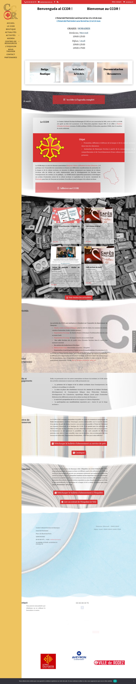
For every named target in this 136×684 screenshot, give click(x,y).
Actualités (10, 32)
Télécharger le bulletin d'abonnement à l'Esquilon (80, 493)
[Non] (134, 681)
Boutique (11, 29)
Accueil (11, 23)
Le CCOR (11, 26)
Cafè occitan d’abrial (92, 231)
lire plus (55, 242)
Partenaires (10, 57)
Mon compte (116, 2)
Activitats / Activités (78, 71)
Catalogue (80, 453)
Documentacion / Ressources (113, 70)
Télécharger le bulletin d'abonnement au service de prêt (80, 443)
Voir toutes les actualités (80, 297)
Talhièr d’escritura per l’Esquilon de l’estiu (67, 232)
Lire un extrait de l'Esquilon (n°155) (80, 502)
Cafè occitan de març (94, 264)
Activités (10, 35)
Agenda (11, 38)
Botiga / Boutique (45, 71)
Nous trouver (10, 50)
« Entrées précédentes (55, 286)
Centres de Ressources (11, 42)
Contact (10, 54)
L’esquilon (10, 46)
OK (115, 681)
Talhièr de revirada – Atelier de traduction (64, 264)
